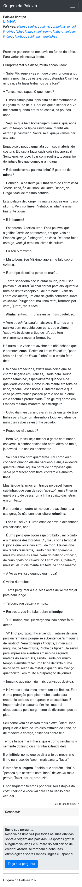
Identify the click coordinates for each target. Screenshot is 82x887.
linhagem (44, 31)
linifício (58, 31)
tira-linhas (50, 36)
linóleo (8, 36)
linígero (70, 31)
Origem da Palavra (20, 5)
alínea (21, 26)
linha (19, 31)
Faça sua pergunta (21, 864)
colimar (45, 26)
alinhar (32, 26)
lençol (71, 26)
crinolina (59, 26)
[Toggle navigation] (73, 6)
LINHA (9, 21)
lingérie (8, 31)
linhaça (30, 31)
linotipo (20, 36)
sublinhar (34, 36)
